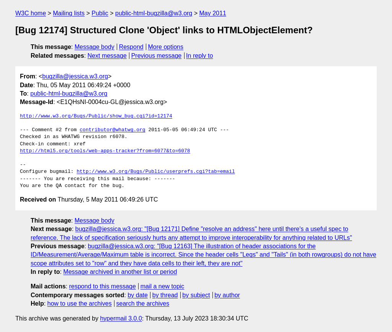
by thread (165, 295)
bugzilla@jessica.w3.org (75, 76)
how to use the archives (79, 303)
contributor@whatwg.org (112, 130)
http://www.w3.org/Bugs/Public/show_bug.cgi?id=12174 (96, 116)
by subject (196, 295)
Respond (131, 47)
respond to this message (102, 286)
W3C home (30, 13)
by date (137, 295)
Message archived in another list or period (120, 272)
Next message (107, 55)
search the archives (143, 303)
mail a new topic (162, 286)
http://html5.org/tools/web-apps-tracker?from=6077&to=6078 (105, 151)
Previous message (156, 55)
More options (166, 47)
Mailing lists (69, 13)
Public (99, 13)
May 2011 (212, 13)
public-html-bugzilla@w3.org (153, 13)
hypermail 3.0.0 (121, 318)
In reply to (199, 55)
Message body (94, 47)
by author (227, 295)
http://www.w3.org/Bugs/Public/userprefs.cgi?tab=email (156, 171)
